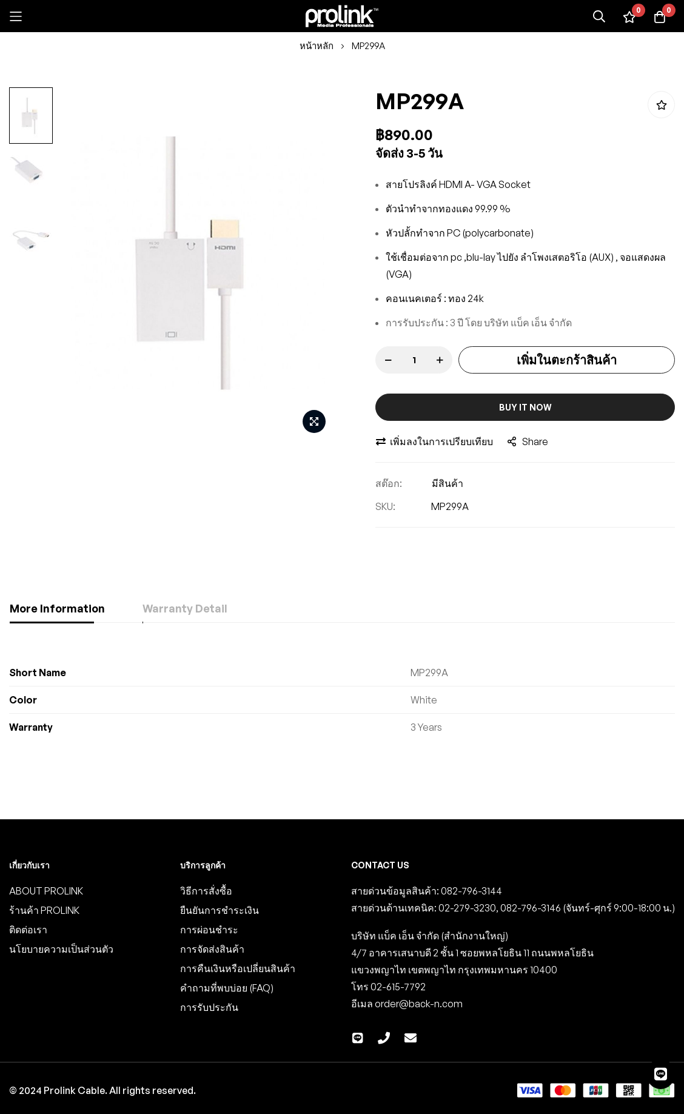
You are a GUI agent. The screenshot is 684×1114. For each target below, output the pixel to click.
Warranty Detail (189, 608)
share (528, 441)
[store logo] (342, 16)
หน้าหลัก (317, 46)
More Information (57, 608)
